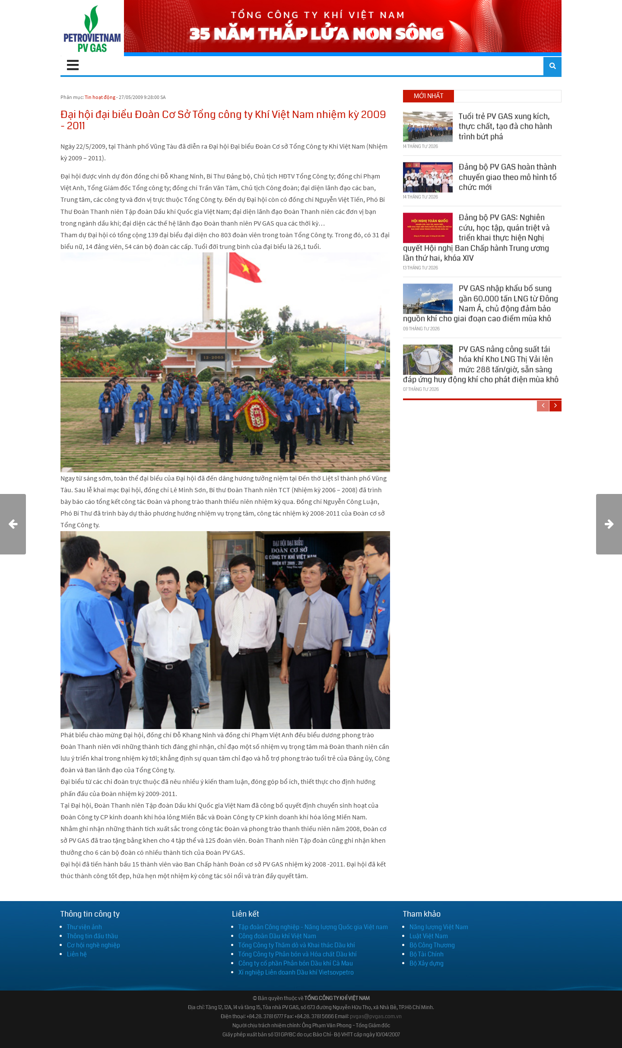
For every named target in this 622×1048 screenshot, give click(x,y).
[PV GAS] (92, 28)
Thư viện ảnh (84, 927)
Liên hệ (77, 954)
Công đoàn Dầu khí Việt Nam (277, 936)
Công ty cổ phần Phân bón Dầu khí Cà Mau (295, 963)
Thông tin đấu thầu (92, 936)
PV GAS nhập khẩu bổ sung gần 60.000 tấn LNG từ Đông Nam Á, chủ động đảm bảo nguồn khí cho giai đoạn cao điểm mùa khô (480, 302)
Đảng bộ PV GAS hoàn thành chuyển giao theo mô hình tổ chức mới (508, 176)
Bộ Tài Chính (426, 954)
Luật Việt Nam (428, 936)
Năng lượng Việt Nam (438, 927)
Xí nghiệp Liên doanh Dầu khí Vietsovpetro (296, 972)
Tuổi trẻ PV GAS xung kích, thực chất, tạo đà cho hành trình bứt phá (505, 125)
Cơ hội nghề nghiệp (93, 945)
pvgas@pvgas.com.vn (376, 1016)
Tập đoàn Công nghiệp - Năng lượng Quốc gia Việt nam (313, 927)
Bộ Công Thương (432, 945)
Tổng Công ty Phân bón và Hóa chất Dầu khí (297, 954)
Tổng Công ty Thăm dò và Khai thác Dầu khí (296, 945)
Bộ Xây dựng (426, 963)
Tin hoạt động (100, 97)
